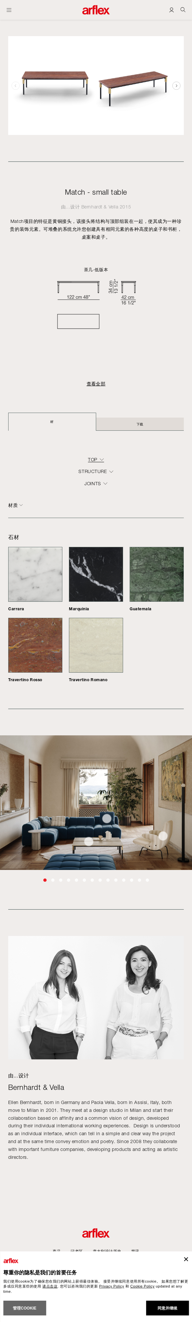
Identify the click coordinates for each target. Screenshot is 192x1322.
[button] (176, 85)
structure (92, 471)
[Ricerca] (183, 9)
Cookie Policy (142, 1286)
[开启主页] (9, 10)
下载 (140, 424)
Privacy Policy (111, 1286)
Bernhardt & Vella (99, 206)
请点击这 (49, 1286)
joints (92, 483)
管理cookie (24, 1308)
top (92, 459)
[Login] (171, 9)
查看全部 (96, 383)
